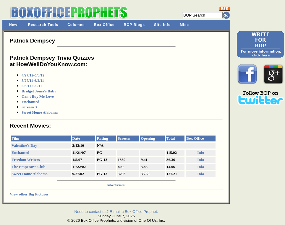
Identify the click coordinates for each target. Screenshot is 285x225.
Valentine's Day (24, 145)
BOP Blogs (134, 25)
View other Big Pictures (29, 194)
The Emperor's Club (29, 166)
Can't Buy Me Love (38, 96)
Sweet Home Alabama (40, 112)
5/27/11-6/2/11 (33, 80)
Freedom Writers (26, 159)
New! (14, 25)
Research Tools (43, 25)
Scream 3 (29, 107)
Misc (184, 25)
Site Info (162, 25)
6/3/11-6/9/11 (32, 86)
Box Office (104, 25)
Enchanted (30, 102)
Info (200, 152)
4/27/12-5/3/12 (33, 75)
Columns (76, 25)
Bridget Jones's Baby (39, 91)
